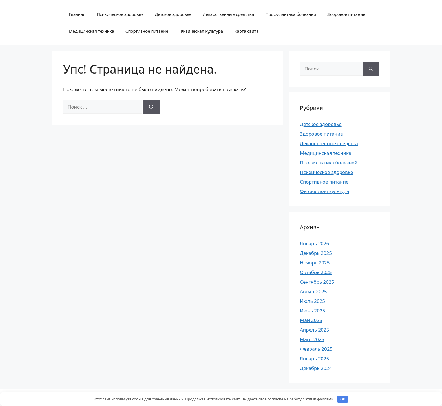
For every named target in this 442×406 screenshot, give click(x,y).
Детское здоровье (173, 14)
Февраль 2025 (316, 349)
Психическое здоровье (120, 14)
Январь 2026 (314, 243)
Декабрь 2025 (316, 253)
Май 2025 (311, 320)
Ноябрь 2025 (315, 262)
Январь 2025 (314, 358)
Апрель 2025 (314, 329)
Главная (77, 14)
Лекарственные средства (228, 14)
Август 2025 (313, 291)
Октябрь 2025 (316, 272)
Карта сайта (246, 31)
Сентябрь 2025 (317, 282)
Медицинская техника (91, 31)
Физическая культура (201, 31)
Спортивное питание (146, 31)
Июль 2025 (312, 301)
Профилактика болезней (290, 14)
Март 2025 (312, 339)
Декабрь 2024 (316, 368)
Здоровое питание (346, 14)
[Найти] (151, 107)
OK (342, 398)
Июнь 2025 (312, 310)
